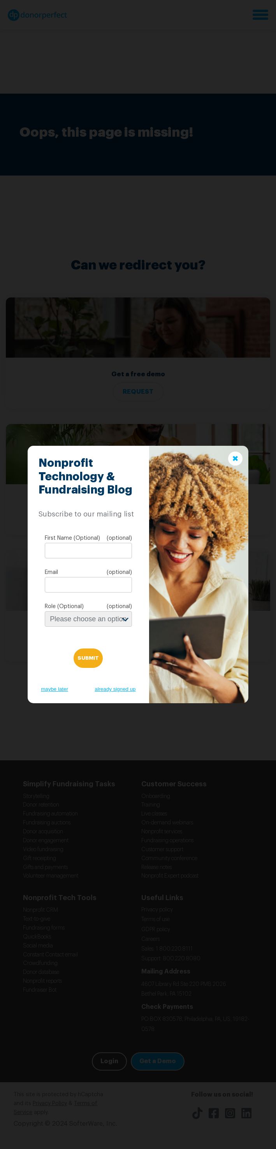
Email (51, 572)
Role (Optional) (64, 606)
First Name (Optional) (72, 538)
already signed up (115, 689)
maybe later (54, 689)
